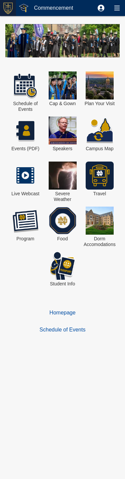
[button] (101, 8)
